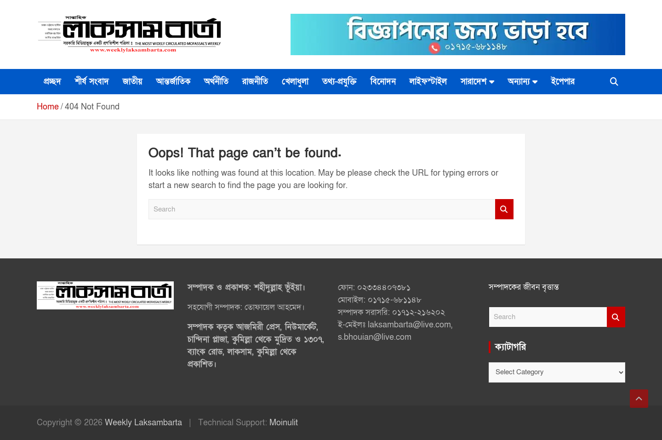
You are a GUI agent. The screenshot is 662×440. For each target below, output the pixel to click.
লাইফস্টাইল (428, 81)
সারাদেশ (473, 81)
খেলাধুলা (295, 81)
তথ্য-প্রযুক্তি (339, 81)
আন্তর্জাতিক (173, 81)
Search (504, 209)
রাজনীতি (255, 81)
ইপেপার (563, 81)
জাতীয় (133, 81)
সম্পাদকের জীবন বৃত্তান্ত (524, 287)
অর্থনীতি (216, 81)
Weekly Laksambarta (143, 422)
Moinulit (283, 422)
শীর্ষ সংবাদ (92, 81)
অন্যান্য (519, 81)
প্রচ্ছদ (52, 81)
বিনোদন (383, 81)
